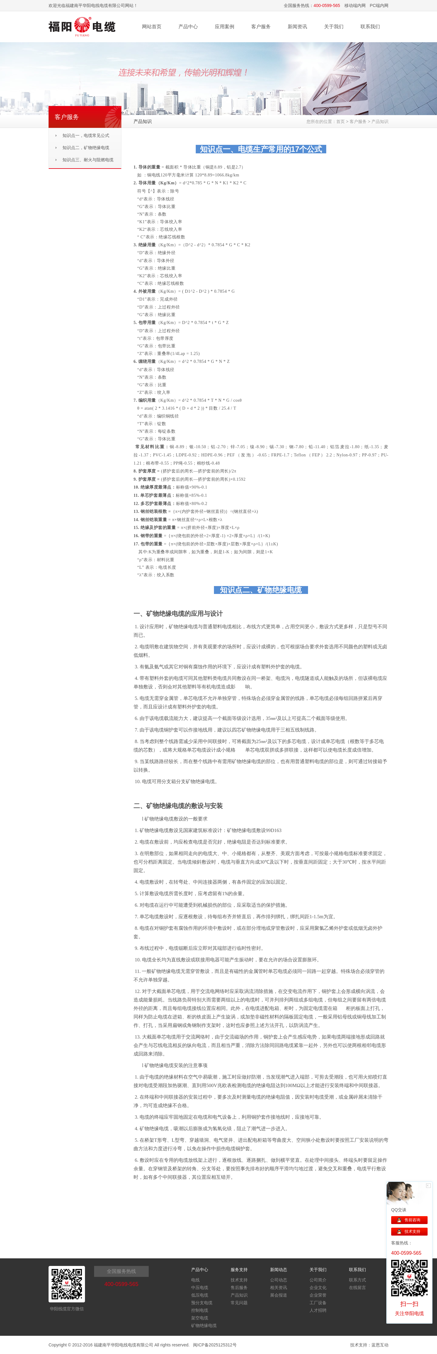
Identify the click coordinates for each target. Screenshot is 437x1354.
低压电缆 (199, 1295)
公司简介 (318, 1279)
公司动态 (278, 1279)
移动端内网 (355, 5)
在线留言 (357, 1287)
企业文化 (318, 1287)
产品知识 (379, 121)
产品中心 (188, 26)
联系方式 (357, 1279)
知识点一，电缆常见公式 (86, 135)
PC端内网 (379, 5)
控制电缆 (199, 1310)
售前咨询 (412, 1220)
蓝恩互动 (379, 1344)
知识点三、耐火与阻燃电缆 (88, 159)
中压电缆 (199, 1287)
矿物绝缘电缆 (204, 1325)
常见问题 (239, 1302)
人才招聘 (318, 1310)
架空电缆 (199, 1317)
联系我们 (370, 26)
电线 (195, 1279)
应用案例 (224, 26)
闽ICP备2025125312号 (214, 1344)
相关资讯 (278, 1287)
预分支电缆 (201, 1302)
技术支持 (239, 1279)
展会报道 (278, 1295)
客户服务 (261, 26)
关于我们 (334, 26)
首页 (340, 121)
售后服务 (239, 1287)
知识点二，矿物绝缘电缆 (86, 147)
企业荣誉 (318, 1295)
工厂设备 (318, 1302)
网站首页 (151, 26)
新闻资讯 (297, 26)
